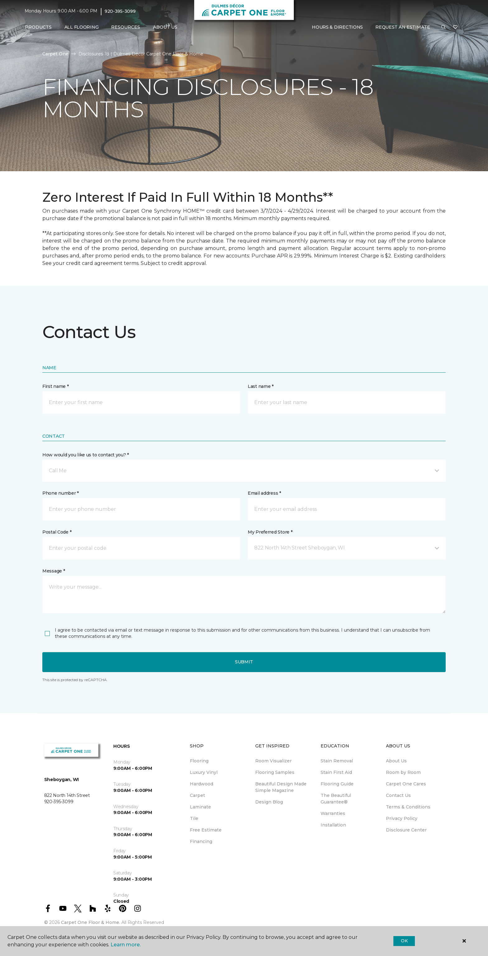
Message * (53, 571)
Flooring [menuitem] (199, 761)
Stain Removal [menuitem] (337, 761)
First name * (55, 386)
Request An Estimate (402, 27)
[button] (443, 27)
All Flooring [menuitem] (81, 27)
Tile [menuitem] (194, 818)
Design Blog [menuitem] (269, 802)
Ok (404, 941)
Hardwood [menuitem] (201, 784)
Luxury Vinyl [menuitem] (204, 772)
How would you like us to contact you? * (85, 455)
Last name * (261, 386)
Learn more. (125, 945)
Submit (244, 662)
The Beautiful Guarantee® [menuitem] (336, 799)
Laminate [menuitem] (200, 807)
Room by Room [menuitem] (403, 772)
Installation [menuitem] (333, 825)
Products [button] (38, 27)
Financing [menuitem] (201, 841)
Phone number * (60, 493)
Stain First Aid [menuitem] (336, 772)
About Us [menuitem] (396, 761)
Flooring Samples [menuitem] (274, 772)
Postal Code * (56, 532)
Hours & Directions (337, 27)
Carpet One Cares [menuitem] (406, 784)
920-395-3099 (120, 11)
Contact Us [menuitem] (398, 795)
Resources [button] (125, 27)
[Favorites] (455, 27)
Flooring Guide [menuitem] (337, 784)
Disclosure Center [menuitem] (406, 830)
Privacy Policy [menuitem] (401, 818)
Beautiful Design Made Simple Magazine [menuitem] (281, 787)
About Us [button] (165, 27)
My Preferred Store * (270, 532)
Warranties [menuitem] (333, 813)
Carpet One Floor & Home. (90, 922)
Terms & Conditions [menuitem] (408, 807)
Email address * (264, 493)
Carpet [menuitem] (197, 795)
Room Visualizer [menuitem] (273, 761)
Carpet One (55, 54)
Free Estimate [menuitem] (206, 830)
